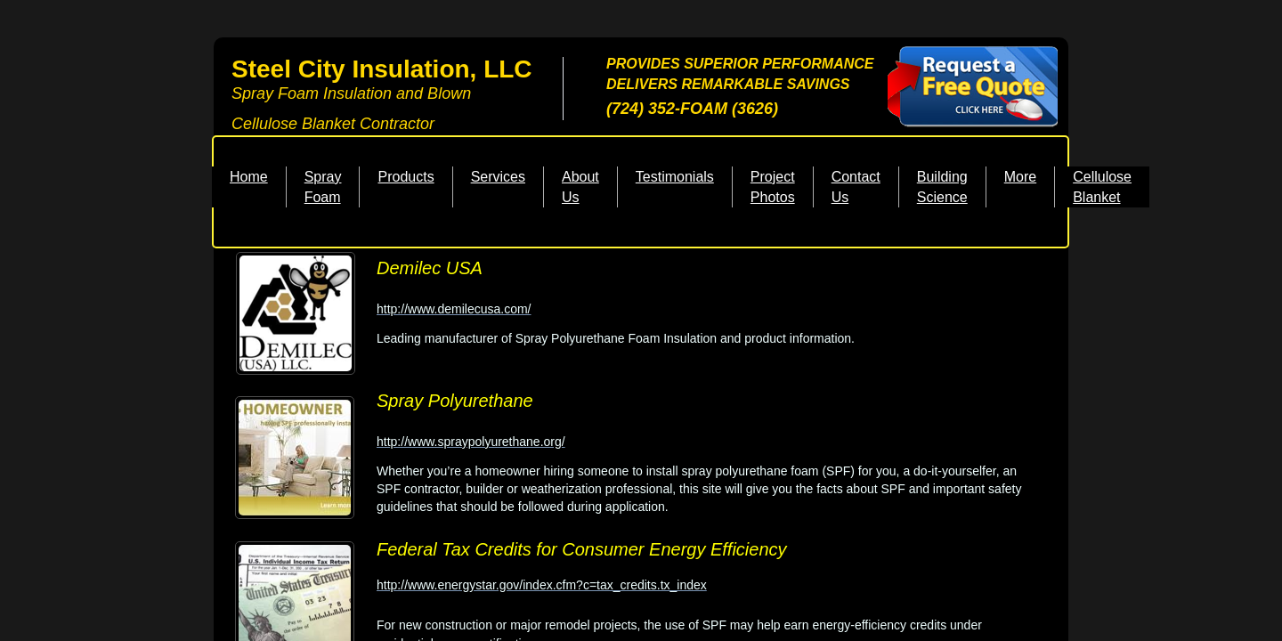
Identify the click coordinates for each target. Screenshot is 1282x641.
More (1020, 176)
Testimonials (675, 176)
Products (405, 176)
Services (498, 176)
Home (249, 176)
